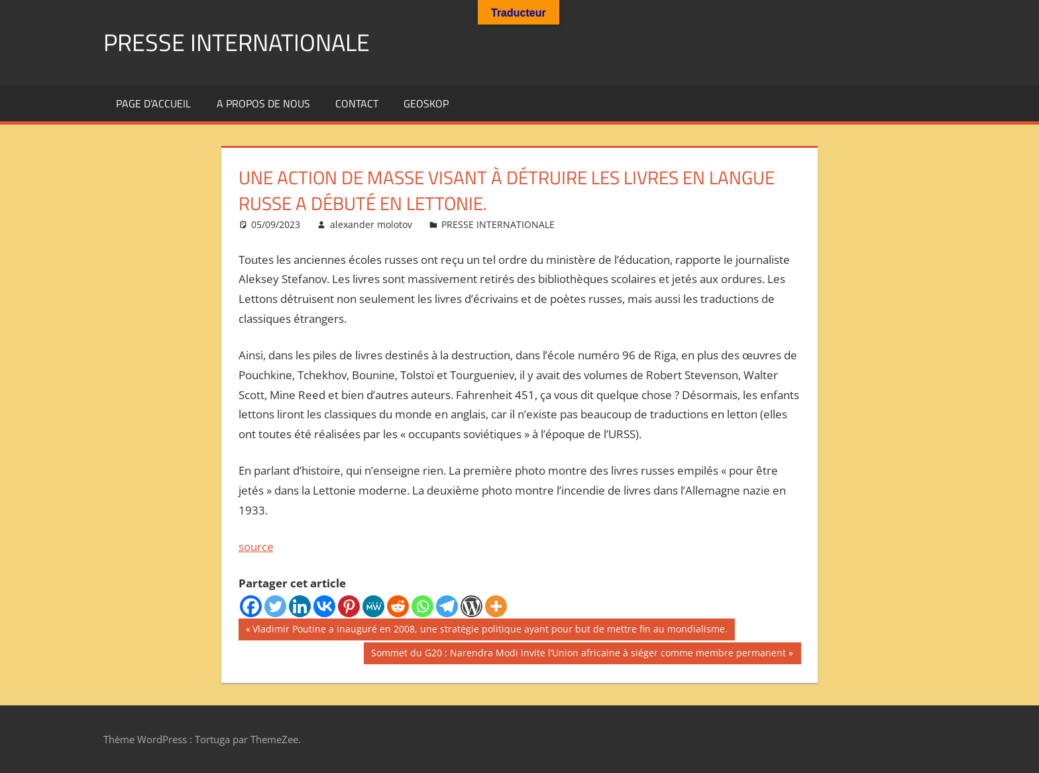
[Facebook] (251, 606)
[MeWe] (373, 606)
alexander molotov (371, 224)
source (256, 546)
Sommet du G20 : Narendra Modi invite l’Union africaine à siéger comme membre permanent (578, 654)
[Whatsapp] (422, 606)
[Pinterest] (349, 606)
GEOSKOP (426, 103)
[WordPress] (471, 606)
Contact (356, 103)
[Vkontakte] (324, 606)
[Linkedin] (300, 606)
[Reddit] (398, 606)
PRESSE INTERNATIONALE (236, 42)
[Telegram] (447, 606)
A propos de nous (263, 103)
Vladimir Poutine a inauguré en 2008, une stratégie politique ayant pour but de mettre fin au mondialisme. (490, 630)
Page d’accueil (153, 103)
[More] (496, 606)
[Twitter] (275, 606)
